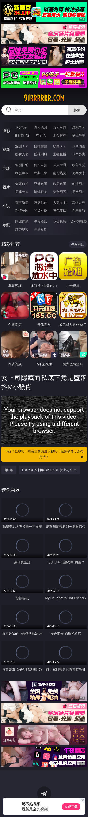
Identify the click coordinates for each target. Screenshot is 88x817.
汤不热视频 (78, 221)
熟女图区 (59, 191)
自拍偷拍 (40, 146)
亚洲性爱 (21, 165)
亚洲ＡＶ (21, 146)
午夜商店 (40, 221)
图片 (6, 187)
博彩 (6, 130)
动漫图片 (78, 183)
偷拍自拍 (40, 165)
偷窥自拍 (21, 183)
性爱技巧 (78, 210)
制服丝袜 (21, 173)
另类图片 (78, 191)
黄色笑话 (59, 210)
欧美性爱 (78, 165)
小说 (6, 205)
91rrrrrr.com (44, 98)
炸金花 (41, 135)
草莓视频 (59, 221)
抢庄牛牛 (78, 135)
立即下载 (71, 806)
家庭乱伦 (40, 202)
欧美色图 (59, 183)
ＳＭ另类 (78, 154)
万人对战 (59, 127)
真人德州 (40, 127)
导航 (6, 224)
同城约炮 (21, 221)
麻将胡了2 (21, 135)
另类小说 (40, 210)
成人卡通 (59, 165)
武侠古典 (78, 202)
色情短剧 (40, 229)
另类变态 (78, 173)
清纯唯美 (40, 191)
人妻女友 (59, 202)
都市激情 (21, 202)
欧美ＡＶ (59, 146)
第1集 (9, 470)
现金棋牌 (59, 135)
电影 (6, 168)
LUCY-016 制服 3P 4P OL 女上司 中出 (49, 470)
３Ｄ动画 (78, 146)
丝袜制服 (40, 154)
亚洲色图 (40, 183)
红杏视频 (21, 229)
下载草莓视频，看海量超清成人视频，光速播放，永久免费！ (44, 454)
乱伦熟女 (59, 173)
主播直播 (59, 154)
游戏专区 (78, 127)
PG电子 (21, 127)
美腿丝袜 (21, 191)
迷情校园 (21, 210)
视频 (6, 149)
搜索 (77, 110)
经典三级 (40, 173)
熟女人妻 (21, 154)
